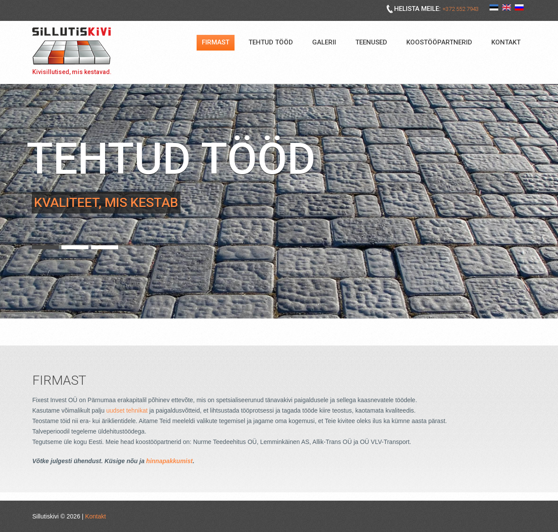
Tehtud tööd (270, 42)
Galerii (324, 42)
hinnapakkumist (169, 460)
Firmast (215, 42)
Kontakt (506, 42)
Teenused (371, 42)
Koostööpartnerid (439, 42)
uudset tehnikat (127, 410)
